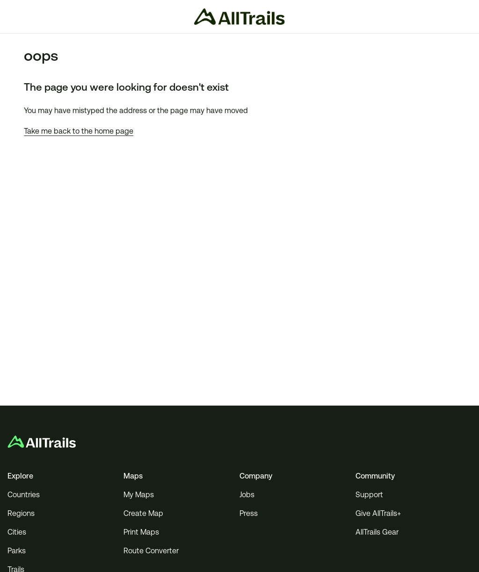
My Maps (138, 494)
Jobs (247, 494)
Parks (16, 550)
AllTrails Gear (377, 532)
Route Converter (151, 550)
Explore (20, 476)
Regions (21, 513)
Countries (23, 494)
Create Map (143, 513)
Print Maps (141, 532)
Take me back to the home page (78, 131)
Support (369, 494)
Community (375, 476)
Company (256, 476)
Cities (16, 532)
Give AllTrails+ (378, 513)
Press (249, 513)
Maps (133, 476)
